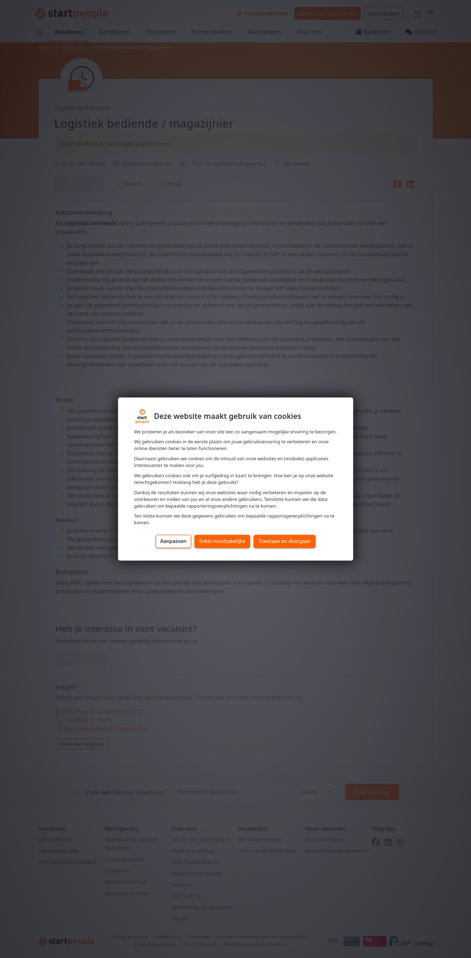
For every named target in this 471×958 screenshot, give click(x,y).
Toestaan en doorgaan (284, 541)
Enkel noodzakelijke (222, 541)
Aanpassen (173, 541)
